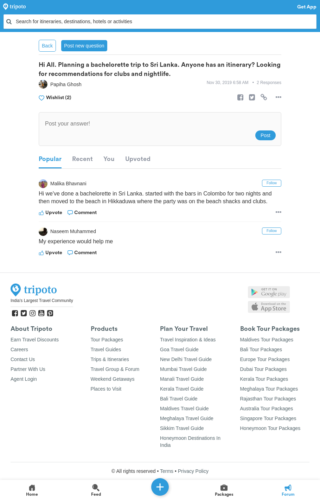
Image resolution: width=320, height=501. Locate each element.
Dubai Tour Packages (263, 369)
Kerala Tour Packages (264, 379)
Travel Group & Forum (115, 369)
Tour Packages (107, 339)
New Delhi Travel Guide (186, 359)
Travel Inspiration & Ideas (188, 339)
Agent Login (24, 379)
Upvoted (138, 159)
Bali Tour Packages (261, 349)
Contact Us (23, 359)
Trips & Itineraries (110, 359)
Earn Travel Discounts (35, 339)
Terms (166, 471)
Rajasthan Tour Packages (268, 399)
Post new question (84, 46)
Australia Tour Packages (266, 408)
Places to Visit (106, 389)
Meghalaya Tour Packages (269, 389)
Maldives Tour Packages (266, 339)
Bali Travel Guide (179, 399)
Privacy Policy (193, 471)
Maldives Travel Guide (184, 408)
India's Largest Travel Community (42, 300)
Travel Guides (106, 349)
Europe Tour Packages (265, 359)
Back (47, 46)
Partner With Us (28, 369)
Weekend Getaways (113, 379)
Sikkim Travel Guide (182, 428)
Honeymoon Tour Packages (270, 428)
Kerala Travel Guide (182, 389)
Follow (272, 183)
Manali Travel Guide (182, 379)
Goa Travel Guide (179, 349)
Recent (82, 159)
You (109, 159)
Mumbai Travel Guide (183, 369)
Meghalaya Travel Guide (186, 418)
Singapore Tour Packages (268, 418)
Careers (19, 349)
